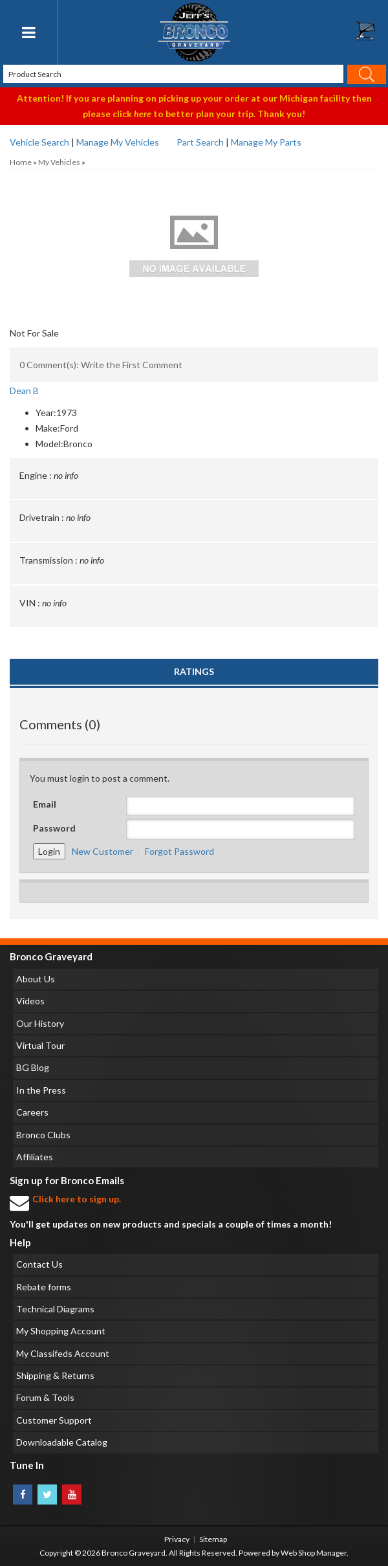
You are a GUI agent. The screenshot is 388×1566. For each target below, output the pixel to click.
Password (54, 827)
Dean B (24, 390)
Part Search (200, 142)
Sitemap (213, 1539)
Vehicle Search (39, 142)
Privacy (176, 1539)
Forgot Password (179, 851)
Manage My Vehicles (117, 142)
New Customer (102, 851)
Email (44, 804)
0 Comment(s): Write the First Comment (100, 364)
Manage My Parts (266, 142)
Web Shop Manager (314, 1553)
